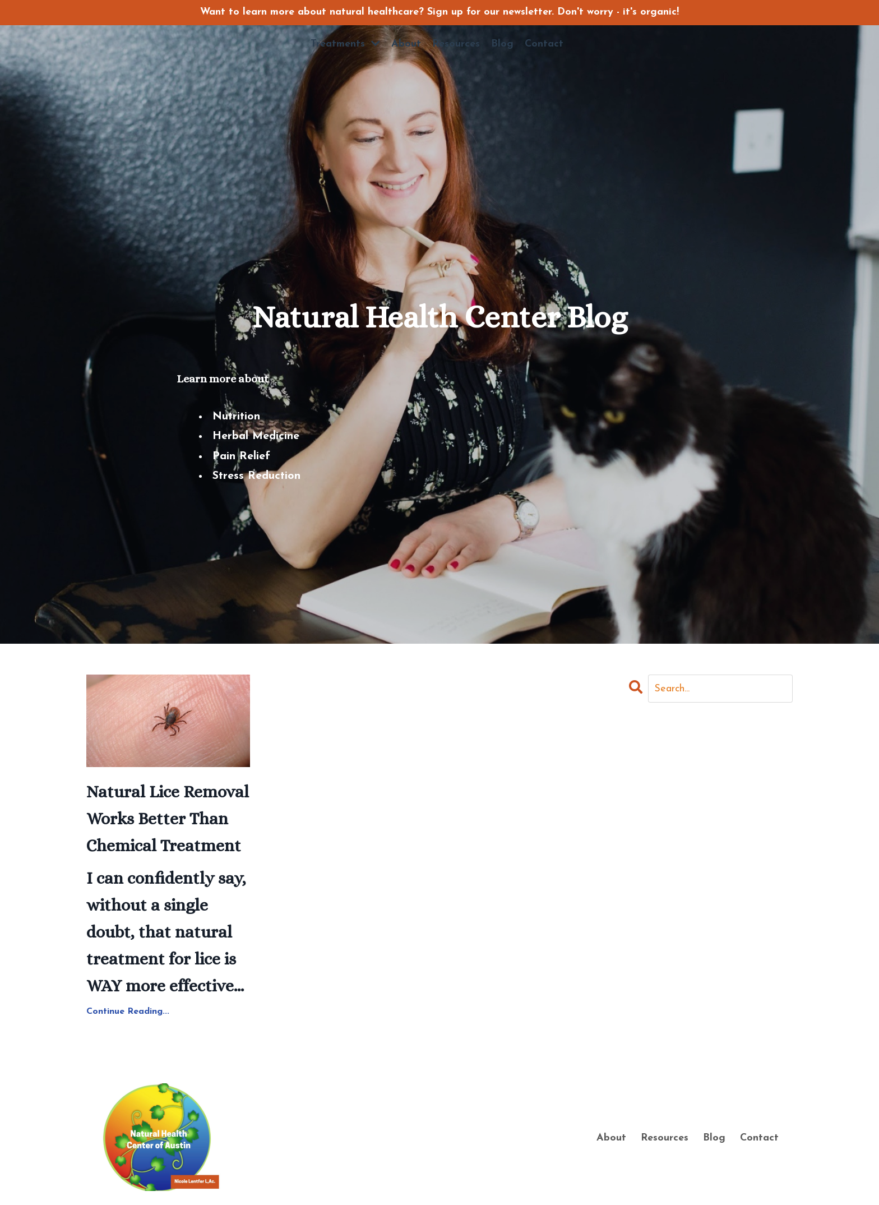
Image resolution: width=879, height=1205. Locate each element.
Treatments (345, 43)
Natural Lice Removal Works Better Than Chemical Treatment (167, 818)
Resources (456, 44)
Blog (502, 44)
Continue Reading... (127, 1011)
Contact (544, 44)
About (406, 44)
